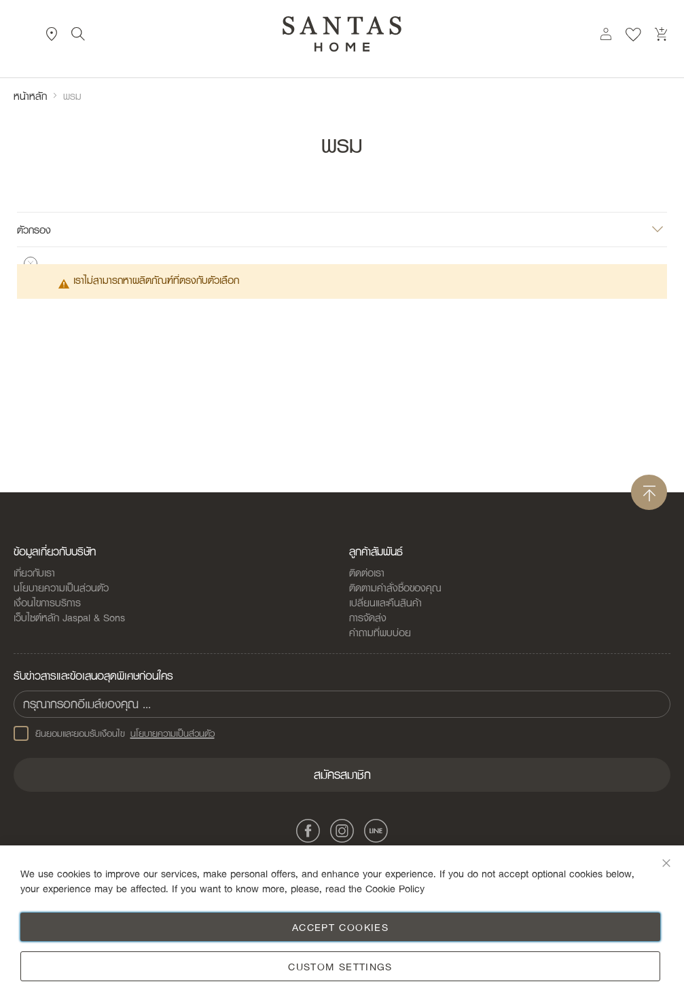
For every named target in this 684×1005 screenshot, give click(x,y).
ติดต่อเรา (366, 572)
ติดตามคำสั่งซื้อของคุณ (395, 587)
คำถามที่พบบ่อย (380, 632)
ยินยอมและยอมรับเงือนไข (114, 733)
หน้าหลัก (30, 95)
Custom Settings (340, 966)
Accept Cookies (340, 927)
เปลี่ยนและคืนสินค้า (385, 602)
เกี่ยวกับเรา (34, 572)
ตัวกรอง (34, 229)
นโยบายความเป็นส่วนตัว (61, 587)
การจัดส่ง (367, 617)
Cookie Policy (395, 888)
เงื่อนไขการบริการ (47, 602)
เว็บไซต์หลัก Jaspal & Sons (69, 617)
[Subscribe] (342, 775)
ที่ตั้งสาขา (52, 34)
